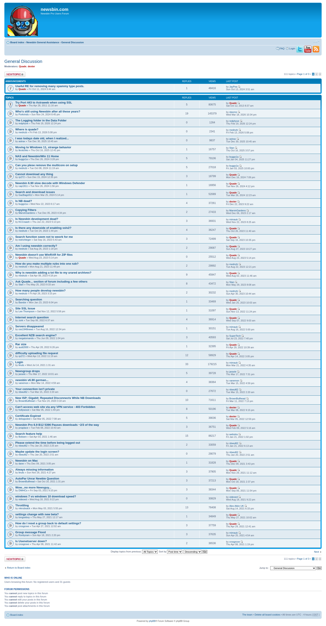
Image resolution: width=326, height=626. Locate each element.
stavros (233, 112)
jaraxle (22, 374)
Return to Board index (18, 567)
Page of (303, 74)
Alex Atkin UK (236, 506)
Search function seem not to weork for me (44, 236)
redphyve (23, 123)
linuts (21, 365)
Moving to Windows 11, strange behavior (43, 147)
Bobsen (23, 436)
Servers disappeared (29, 326)
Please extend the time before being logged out (47, 442)
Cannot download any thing (34, 174)
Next (316, 551)
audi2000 (23, 347)
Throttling (22, 505)
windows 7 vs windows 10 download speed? (45, 496)
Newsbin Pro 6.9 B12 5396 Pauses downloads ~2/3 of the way (57, 424)
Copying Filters (25, 210)
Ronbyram (24, 535)
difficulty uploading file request (36, 353)
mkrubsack (24, 508)
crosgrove (24, 526)
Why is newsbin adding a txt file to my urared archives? (53, 272)
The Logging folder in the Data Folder (40, 120)
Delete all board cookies (267, 614)
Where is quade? (26, 129)
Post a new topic (14, 74)
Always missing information (34, 469)
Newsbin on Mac (26, 460)
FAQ (282, 48)
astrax (22, 141)
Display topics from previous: (134, 551)
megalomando (26, 338)
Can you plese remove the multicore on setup (46, 165)
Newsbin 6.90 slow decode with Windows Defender (50, 183)
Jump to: (263, 568)
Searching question (28, 299)
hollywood (24, 410)
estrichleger (25, 239)
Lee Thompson (27, 311)
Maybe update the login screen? (37, 451)
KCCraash (24, 222)
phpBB (152, 621)
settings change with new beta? (37, 514)
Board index (17, 42)
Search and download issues (35, 192)
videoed (23, 499)
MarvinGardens (27, 213)
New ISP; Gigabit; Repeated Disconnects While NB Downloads (58, 398)
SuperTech (235, 336)
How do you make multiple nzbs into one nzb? (46, 263)
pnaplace (23, 427)
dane (21, 463)
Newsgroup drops (27, 371)
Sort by (170, 551)
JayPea (233, 86)
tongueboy (24, 517)
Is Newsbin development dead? (36, 219)
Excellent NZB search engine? (36, 335)
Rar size (20, 344)
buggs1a (23, 159)
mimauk (233, 219)
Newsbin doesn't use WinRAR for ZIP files (44, 254)
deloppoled (24, 418)
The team (247, 614)
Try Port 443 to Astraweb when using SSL (43, 102)
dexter (31, 66)
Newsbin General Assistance (42, 42)
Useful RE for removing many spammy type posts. (49, 86)
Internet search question (32, 317)
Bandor (22, 302)
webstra (233, 434)
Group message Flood (30, 532)
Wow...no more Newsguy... (33, 487)
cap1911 (23, 186)
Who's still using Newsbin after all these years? (47, 111)
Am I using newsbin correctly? (36, 245)
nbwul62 (23, 392)
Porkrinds (24, 114)
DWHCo (23, 490)
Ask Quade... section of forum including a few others (51, 281)
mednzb (23, 132)
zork (21, 320)
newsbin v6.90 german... (32, 380)
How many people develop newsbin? (40, 290)
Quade (22, 66)
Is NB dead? (23, 201)
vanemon (23, 383)
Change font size (316, 41)
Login (292, 48)
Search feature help (28, 433)
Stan (231, 148)
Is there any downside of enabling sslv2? (43, 227)
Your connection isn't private (35, 389)
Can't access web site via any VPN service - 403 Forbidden (55, 407)
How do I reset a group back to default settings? (48, 523)
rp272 (22, 177)
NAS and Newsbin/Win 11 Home (37, 156)
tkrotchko (23, 150)
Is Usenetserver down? (31, 541)
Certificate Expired (28, 415)
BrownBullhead (27, 401)
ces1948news (26, 329)
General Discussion (72, 42)
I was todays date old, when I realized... (42, 138)
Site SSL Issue (25, 308)
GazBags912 (26, 195)
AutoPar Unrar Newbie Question (37, 478)
